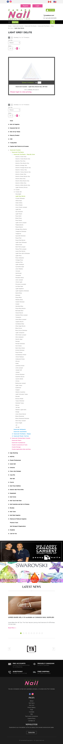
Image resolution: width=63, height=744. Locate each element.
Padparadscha (19, 224)
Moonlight (18, 194)
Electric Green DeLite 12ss (22, 176)
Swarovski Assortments (20, 431)
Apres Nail (13, 463)
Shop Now (15, 22)
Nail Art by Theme (15, 131)
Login (37, 6)
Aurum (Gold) (19, 378)
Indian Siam (18, 244)
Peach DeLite (19, 227)
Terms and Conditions (31, 716)
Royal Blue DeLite (20, 308)
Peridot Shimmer (20, 343)
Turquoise (18, 317)
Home (9, 26)
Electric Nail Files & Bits (17, 489)
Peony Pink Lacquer (20, 249)
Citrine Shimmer (19, 374)
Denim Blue (18, 293)
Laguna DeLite (19, 321)
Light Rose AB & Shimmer (22, 253)
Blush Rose (18, 218)
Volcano (17, 271)
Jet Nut (17, 407)
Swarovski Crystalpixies (18, 442)
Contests (31, 711)
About (31, 700)
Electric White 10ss (20, 183)
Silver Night (18, 422)
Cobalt (17, 304)
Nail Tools (13, 511)
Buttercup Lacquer (20, 383)
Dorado (17, 396)
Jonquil (17, 372)
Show (9, 46)
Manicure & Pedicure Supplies (18, 518)
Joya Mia (12, 474)
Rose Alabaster (19, 257)
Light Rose (18, 255)
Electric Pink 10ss (20, 161)
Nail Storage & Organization (18, 526)
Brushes (12, 507)
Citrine (17, 381)
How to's (31, 705)
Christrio (12, 467)
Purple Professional (15, 460)
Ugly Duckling (14, 452)
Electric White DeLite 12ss (22, 185)
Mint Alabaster (19, 337)
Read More (11, 627)
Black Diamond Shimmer (22, 418)
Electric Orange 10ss (21, 165)
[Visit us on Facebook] (30, 694)
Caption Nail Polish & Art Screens (19, 146)
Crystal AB (18, 191)
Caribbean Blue (19, 323)
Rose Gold (18, 216)
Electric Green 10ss (20, 174)
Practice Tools (14, 522)
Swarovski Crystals (18, 26)
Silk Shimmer (19, 211)
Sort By (10, 40)
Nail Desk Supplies (15, 515)
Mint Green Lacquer (20, 334)
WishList (30, 82)
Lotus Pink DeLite (20, 251)
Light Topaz (18, 385)
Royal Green (18, 352)
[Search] (52, 22)
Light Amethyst (19, 264)
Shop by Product (14, 135)
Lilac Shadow (19, 268)
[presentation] (9, 648)
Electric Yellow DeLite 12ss (23, 172)
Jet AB (17, 427)
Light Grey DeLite (20, 196)
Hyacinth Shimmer (20, 235)
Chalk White (18, 202)
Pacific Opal (18, 339)
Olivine (17, 361)
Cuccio (12, 482)
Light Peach (18, 213)
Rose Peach (18, 220)
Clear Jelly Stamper (15, 471)
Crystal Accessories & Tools (19, 444)
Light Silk (18, 209)
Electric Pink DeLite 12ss (22, 163)
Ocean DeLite (19, 312)
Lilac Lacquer (19, 279)
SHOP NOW (31, 553)
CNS (11, 139)
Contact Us (31, 720)
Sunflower (18, 387)
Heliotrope (18, 273)
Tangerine (18, 233)
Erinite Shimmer (19, 350)
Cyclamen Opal (19, 266)
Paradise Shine (19, 277)
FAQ (31, 709)
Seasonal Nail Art (15, 128)
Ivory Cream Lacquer (21, 207)
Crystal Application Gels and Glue (21, 449)
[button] (21, 633)
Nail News (31, 703)
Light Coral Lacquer (21, 222)
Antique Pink (19, 262)
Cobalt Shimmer (19, 301)
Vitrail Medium (19, 356)
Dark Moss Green (20, 348)
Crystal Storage (16, 447)
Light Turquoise (19, 332)
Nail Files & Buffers (15, 485)
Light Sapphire (19, 288)
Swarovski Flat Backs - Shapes (22, 433)
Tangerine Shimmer (20, 231)
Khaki (17, 363)
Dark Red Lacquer (20, 246)
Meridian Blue (19, 306)
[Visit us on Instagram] (33, 694)
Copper (17, 389)
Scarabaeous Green (20, 354)
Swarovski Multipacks (20, 429)
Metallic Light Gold (20, 409)
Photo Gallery (31, 707)
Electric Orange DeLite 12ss (23, 167)
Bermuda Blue (19, 310)
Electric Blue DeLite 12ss (22, 180)
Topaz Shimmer (19, 400)
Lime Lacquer (19, 367)
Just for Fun (13, 533)
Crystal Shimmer (20, 198)
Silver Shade (18, 205)
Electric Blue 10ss (20, 178)
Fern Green (18, 345)
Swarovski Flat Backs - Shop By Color (24, 154)
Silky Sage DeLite (20, 326)
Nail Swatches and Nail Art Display (19, 504)
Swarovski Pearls (16, 440)
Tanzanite (18, 275)
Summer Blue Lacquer (21, 315)
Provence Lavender (20, 284)
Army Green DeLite (20, 414)
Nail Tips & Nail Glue (15, 500)
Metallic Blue (19, 299)
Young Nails (13, 142)
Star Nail (12, 478)
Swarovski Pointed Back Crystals (21, 438)
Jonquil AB (18, 370)
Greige (17, 411)
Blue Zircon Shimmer (21, 330)
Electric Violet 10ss (20, 156)
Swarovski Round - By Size (21, 436)
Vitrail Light (18, 282)
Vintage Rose (19, 260)
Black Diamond (19, 416)
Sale (31, 714)
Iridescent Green (20, 359)
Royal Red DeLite (20, 240)
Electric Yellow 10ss (21, 169)
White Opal (18, 200)
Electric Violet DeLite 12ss (22, 158)
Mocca (17, 405)
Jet (16, 425)
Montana (17, 295)
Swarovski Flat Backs (30, 26)
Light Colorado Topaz (21, 394)
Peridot (17, 341)
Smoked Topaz (19, 403)
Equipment (13, 493)
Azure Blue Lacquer (20, 319)
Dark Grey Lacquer (20, 420)
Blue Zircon (18, 328)
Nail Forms (13, 496)
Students (12, 529)
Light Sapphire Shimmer (22, 290)
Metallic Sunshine (20, 392)
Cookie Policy (31, 718)
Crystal (17, 189)
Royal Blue (18, 297)
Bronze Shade (19, 398)
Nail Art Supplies (14, 124)
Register (25, 6)
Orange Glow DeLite (21, 229)
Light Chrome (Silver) (21, 187)
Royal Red (18, 238)
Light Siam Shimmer (21, 242)
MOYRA (12, 456)
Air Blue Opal (19, 286)
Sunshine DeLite (19, 376)
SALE (11, 120)
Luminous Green (19, 365)
